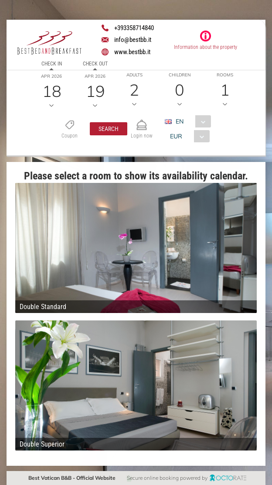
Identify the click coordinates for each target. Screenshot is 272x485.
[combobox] (191, 121)
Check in (51, 63)
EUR (176, 136)
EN (180, 121)
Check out (94, 63)
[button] (108, 128)
